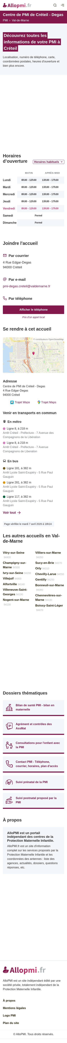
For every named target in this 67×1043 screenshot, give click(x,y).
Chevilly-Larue (49, 574)
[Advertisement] (33, 115)
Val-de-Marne (20, 20)
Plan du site (11, 1023)
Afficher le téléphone (33, 309)
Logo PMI (9, 1015)
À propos (9, 1000)
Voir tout (12, 512)
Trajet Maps (46, 402)
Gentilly (44, 579)
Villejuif (12, 578)
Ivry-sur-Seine (17, 573)
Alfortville (14, 584)
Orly (42, 568)
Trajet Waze (20, 402)
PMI (5, 20)
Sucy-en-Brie (48, 563)
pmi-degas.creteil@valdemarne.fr (26, 286)
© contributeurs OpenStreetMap (48, 339)
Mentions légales (14, 1008)
